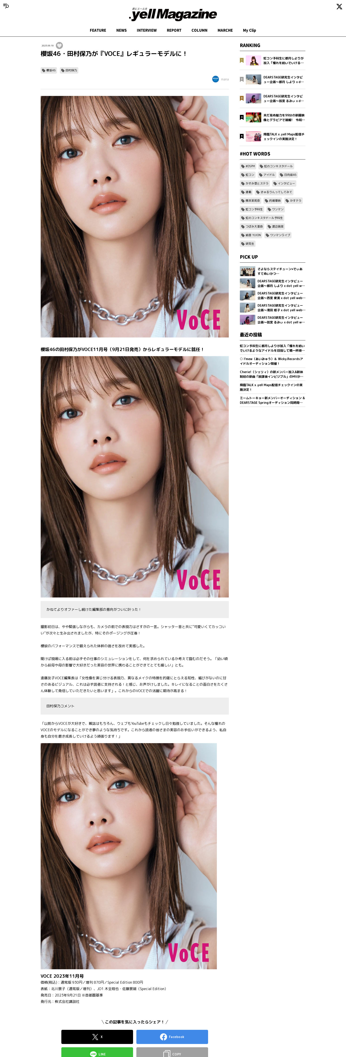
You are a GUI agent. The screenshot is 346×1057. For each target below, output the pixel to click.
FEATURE (98, 30)
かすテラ (295, 201)
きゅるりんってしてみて (276, 192)
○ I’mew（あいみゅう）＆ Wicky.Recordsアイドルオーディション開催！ (271, 361)
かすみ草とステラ (257, 183)
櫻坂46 (51, 70)
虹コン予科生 (254, 209)
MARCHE (225, 30)
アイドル (269, 175)
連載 (248, 192)
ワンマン (278, 209)
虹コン (250, 175)
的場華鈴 (275, 201)
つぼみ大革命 (254, 226)
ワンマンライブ (280, 235)
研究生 (250, 244)
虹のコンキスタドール (278, 166)
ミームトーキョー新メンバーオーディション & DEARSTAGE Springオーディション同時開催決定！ (272, 400)
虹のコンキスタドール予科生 (264, 218)
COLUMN (199, 30)
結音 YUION (253, 235)
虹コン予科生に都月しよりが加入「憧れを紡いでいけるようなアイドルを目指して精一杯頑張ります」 (272, 348)
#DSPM (250, 166)
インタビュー (286, 183)
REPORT (174, 30)
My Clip (249, 30)
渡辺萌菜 (278, 226)
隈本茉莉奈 (253, 201)
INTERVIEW (147, 30)
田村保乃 (71, 70)
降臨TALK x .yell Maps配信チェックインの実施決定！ (271, 387)
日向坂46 (290, 175)
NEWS (121, 30)
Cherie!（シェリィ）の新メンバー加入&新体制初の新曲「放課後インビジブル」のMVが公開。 (271, 374)
